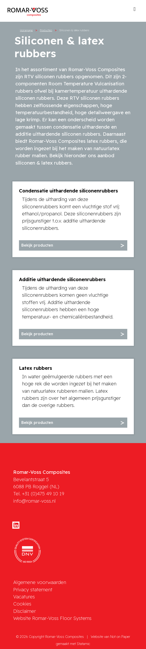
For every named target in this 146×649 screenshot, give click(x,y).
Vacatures (24, 597)
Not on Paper (120, 637)
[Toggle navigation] (135, 10)
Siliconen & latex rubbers (74, 30)
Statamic (83, 644)
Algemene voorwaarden (39, 582)
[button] (73, 245)
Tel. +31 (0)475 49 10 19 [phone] (38, 494)
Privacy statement (32, 589)
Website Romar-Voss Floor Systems (52, 618)
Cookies (22, 604)
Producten (46, 30)
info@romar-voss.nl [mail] (34, 501)
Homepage (26, 30)
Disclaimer (24, 611)
